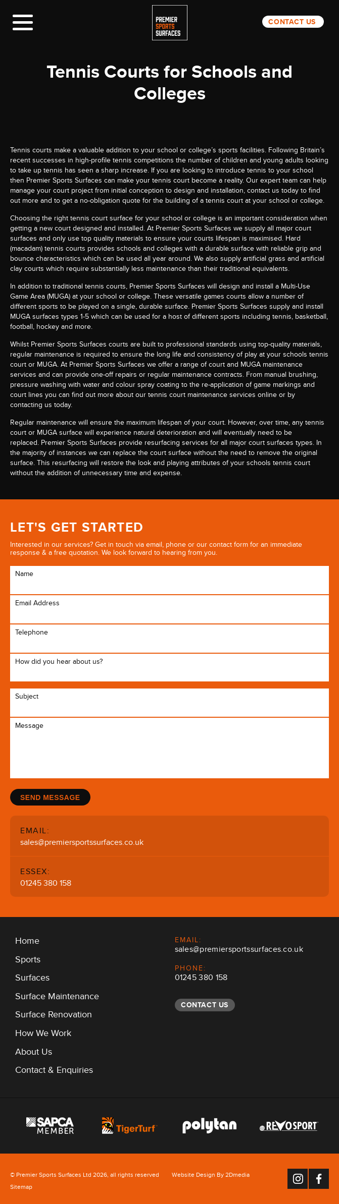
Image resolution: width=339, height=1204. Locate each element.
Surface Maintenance (57, 998)
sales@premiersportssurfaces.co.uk (81, 843)
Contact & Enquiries (54, 1071)
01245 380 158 (45, 884)
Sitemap (21, 1188)
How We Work (43, 1035)
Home (27, 942)
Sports (27, 960)
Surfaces (32, 979)
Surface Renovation (53, 1016)
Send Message (50, 797)
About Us (33, 1053)
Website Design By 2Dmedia (211, 1176)
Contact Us (292, 22)
